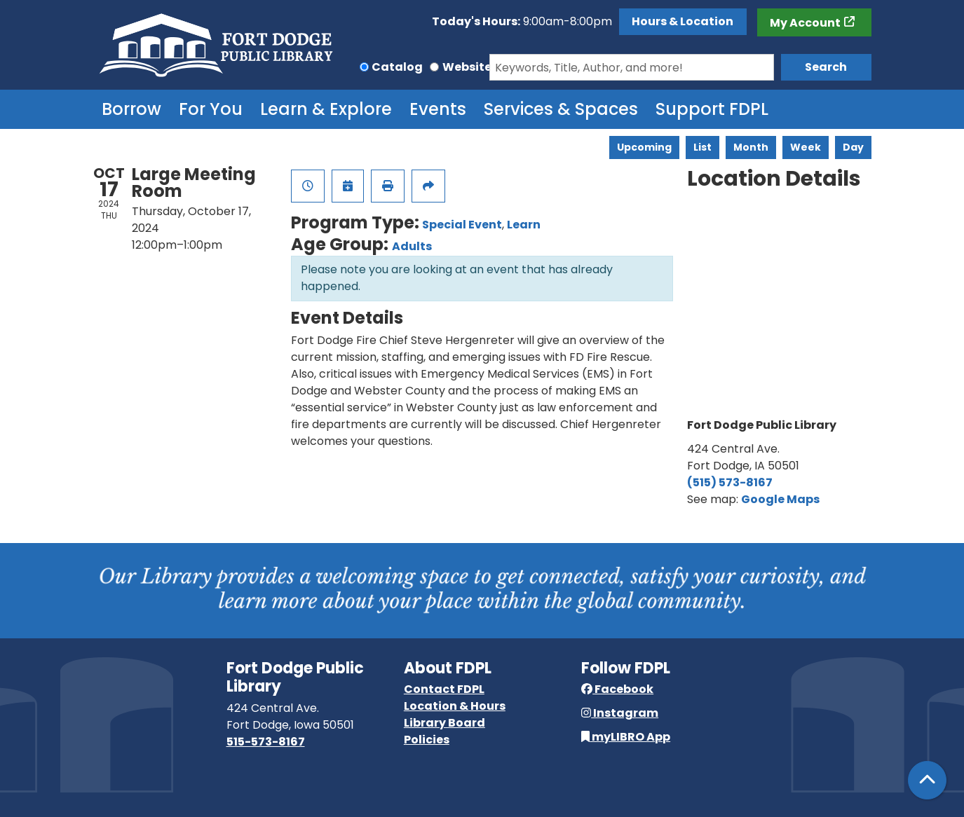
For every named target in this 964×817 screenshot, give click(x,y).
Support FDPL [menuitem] (712, 109)
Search (826, 67)
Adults (412, 246)
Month (750, 147)
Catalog (397, 67)
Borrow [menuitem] (131, 109)
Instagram (619, 713)
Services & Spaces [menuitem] (561, 109)
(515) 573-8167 (730, 482)
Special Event (462, 225)
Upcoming (644, 147)
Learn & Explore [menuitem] (326, 109)
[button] (522, 21)
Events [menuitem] (437, 109)
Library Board (444, 723)
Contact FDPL (444, 689)
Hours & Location (682, 21)
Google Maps (780, 499)
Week (805, 147)
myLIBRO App (625, 737)
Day (853, 147)
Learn (524, 225)
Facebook (617, 689)
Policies (426, 740)
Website (466, 67)
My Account (805, 23)
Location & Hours (454, 706)
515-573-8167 (265, 742)
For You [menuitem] (211, 109)
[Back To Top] (927, 780)
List (702, 147)
